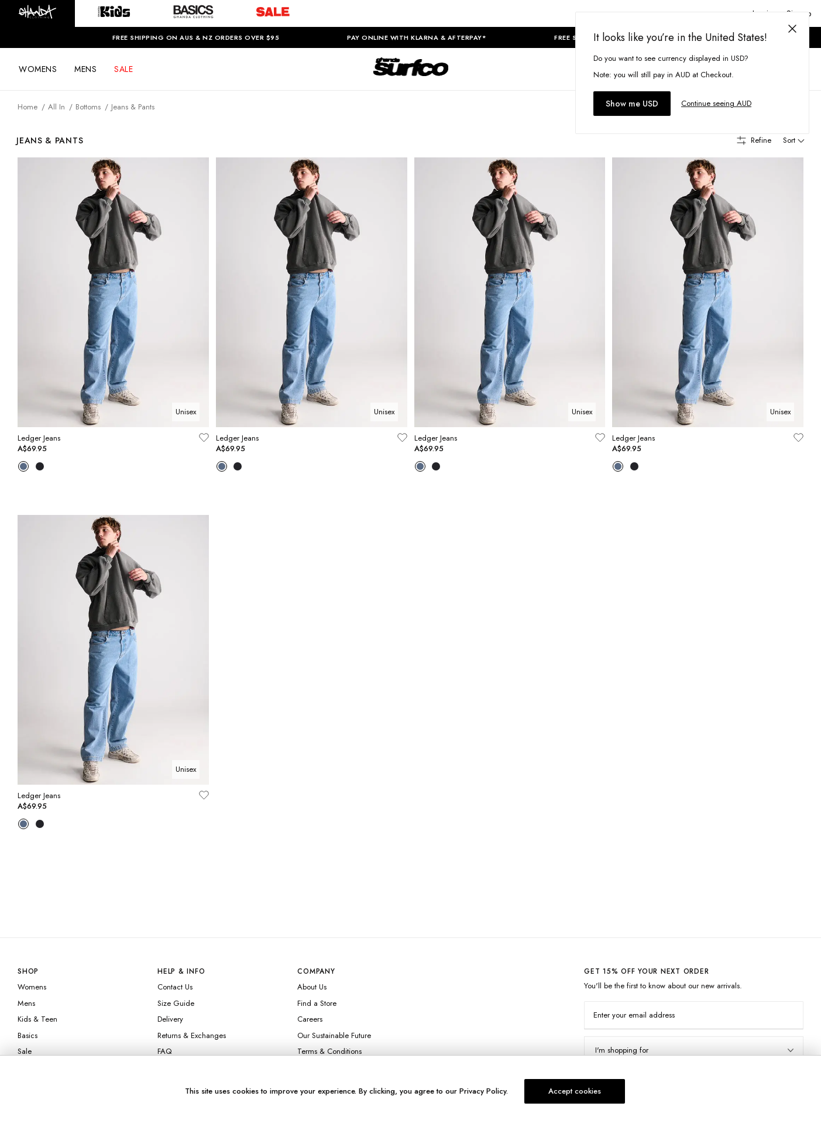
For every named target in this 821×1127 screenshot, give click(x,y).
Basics (27, 1035)
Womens (32, 986)
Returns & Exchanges (191, 1035)
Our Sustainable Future (334, 1035)
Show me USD (632, 103)
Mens (26, 1003)
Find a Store (316, 1003)
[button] (37, 13)
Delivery (170, 1019)
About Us (312, 986)
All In (56, 106)
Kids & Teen (37, 1019)
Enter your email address (634, 1015)
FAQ (164, 1051)
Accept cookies (574, 1091)
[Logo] (410, 77)
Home (27, 106)
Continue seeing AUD (716, 103)
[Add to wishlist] (203, 439)
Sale (25, 1051)
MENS (85, 69)
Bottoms (88, 106)
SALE (123, 69)
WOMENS (38, 69)
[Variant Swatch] (23, 467)
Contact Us (175, 986)
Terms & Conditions (329, 1051)
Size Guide (175, 1003)
